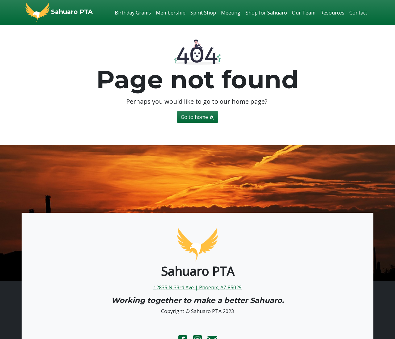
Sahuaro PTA (72, 11)
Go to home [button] (197, 117)
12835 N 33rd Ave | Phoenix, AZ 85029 (197, 287)
